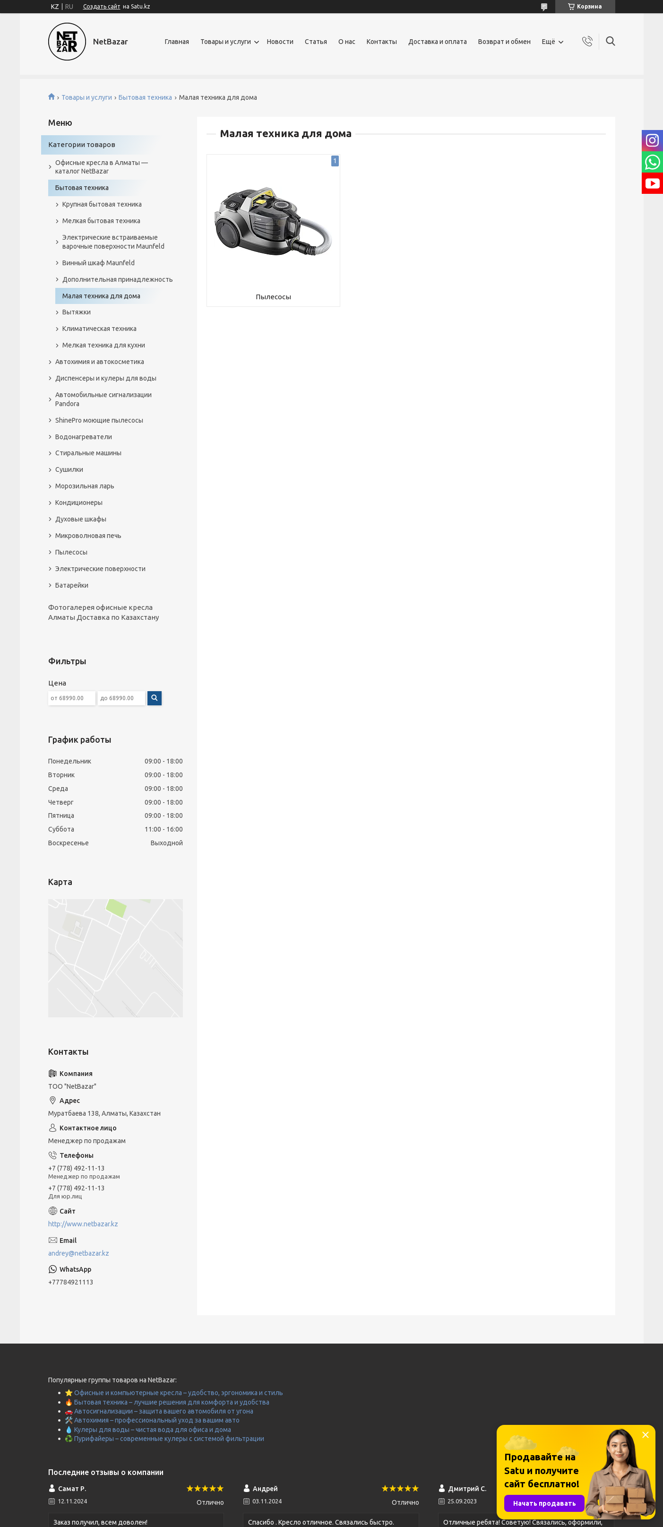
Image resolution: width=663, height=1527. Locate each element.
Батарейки (71, 585)
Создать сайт (102, 6)
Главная (177, 41)
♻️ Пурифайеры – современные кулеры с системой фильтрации (164, 1438)
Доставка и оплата (437, 41)
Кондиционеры (79, 502)
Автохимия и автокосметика (99, 361)
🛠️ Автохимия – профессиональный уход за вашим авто (152, 1420)
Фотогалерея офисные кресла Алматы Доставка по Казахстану (103, 612)
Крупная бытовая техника (102, 204)
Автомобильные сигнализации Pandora (103, 399)
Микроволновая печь (88, 535)
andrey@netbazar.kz (78, 1253)
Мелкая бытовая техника (101, 221)
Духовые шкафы (80, 519)
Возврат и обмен (504, 41)
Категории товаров (81, 144)
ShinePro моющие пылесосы (99, 420)
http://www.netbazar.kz (83, 1224)
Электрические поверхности (100, 569)
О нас (346, 41)
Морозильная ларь (84, 486)
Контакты (382, 41)
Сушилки (69, 469)
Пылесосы (273, 297)
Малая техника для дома (101, 296)
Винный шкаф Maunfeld (98, 263)
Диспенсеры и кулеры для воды (105, 378)
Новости (280, 41)
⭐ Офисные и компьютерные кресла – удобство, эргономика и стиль (174, 1393)
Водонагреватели (83, 437)
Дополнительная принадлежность (117, 279)
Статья (316, 41)
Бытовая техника (145, 97)
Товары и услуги (225, 41)
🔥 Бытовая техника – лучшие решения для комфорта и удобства (167, 1402)
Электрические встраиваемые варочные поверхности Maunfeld (113, 242)
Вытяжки (76, 312)
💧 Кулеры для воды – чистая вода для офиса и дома (148, 1429)
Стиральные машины (88, 453)
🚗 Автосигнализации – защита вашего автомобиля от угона (159, 1411)
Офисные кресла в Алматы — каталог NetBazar (101, 167)
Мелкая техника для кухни (103, 345)
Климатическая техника (99, 328)
